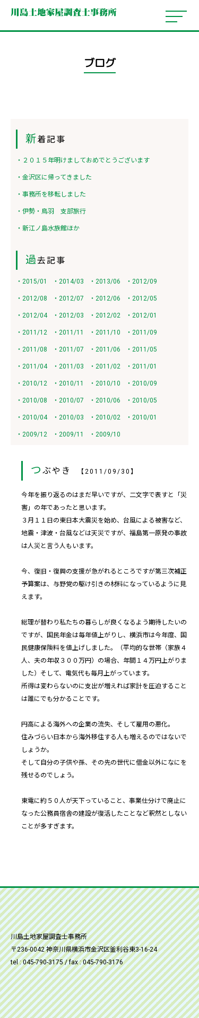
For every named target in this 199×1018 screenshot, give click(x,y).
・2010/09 (141, 383)
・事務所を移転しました (51, 194)
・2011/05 (141, 349)
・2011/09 (141, 332)
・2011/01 (141, 366)
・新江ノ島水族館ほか (48, 228)
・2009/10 (104, 434)
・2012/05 (141, 298)
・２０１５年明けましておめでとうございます (83, 160)
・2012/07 (68, 298)
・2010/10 (104, 383)
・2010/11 (68, 383)
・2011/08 (31, 349)
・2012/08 (31, 298)
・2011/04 (31, 366)
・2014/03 (68, 281)
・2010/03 (68, 417)
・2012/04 (31, 315)
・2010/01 (141, 417)
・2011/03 (68, 366)
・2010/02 (104, 417)
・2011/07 (68, 349)
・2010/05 (141, 400)
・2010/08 (31, 400)
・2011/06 (104, 349)
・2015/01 (31, 281)
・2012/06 (104, 298)
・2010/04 (31, 417)
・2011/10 (104, 332)
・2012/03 (68, 315)
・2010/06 (104, 400)
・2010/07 (68, 400)
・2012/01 (141, 315)
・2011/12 (31, 332)
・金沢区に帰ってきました (54, 177)
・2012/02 (104, 315)
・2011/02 (104, 366)
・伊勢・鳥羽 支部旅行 (51, 211)
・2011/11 (68, 332)
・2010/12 (31, 383)
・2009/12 (31, 434)
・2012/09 (141, 281)
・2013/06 (104, 281)
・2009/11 (68, 434)
